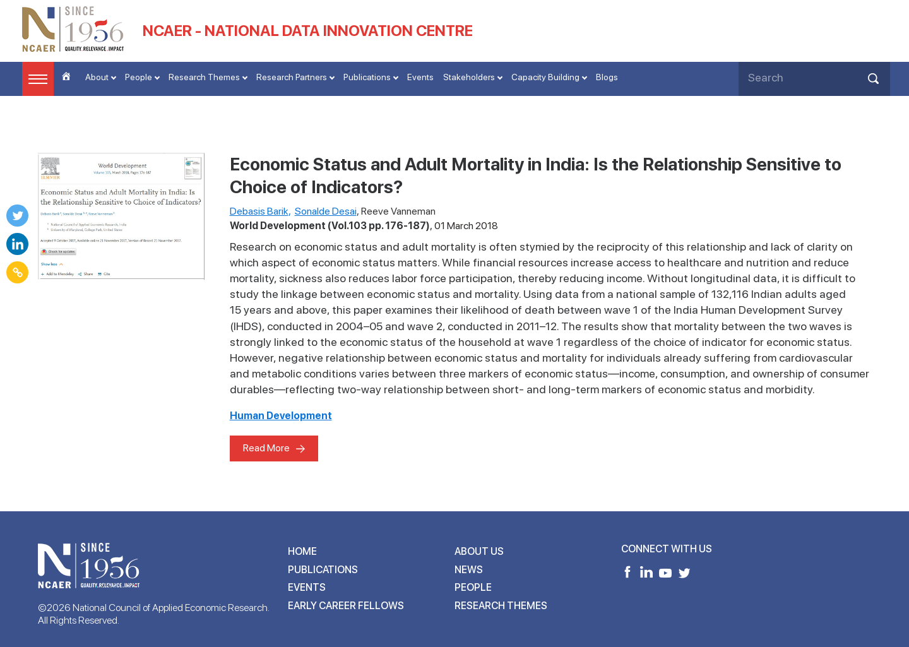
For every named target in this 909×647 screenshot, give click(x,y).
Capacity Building (545, 77)
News (468, 570)
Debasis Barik (259, 211)
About (97, 77)
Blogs (607, 77)
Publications (367, 77)
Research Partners (291, 77)
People (138, 77)
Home (302, 551)
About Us (479, 551)
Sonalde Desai (326, 211)
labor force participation (452, 278)
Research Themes (204, 77)
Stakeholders (469, 77)
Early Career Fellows (346, 606)
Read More (266, 448)
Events (420, 77)
